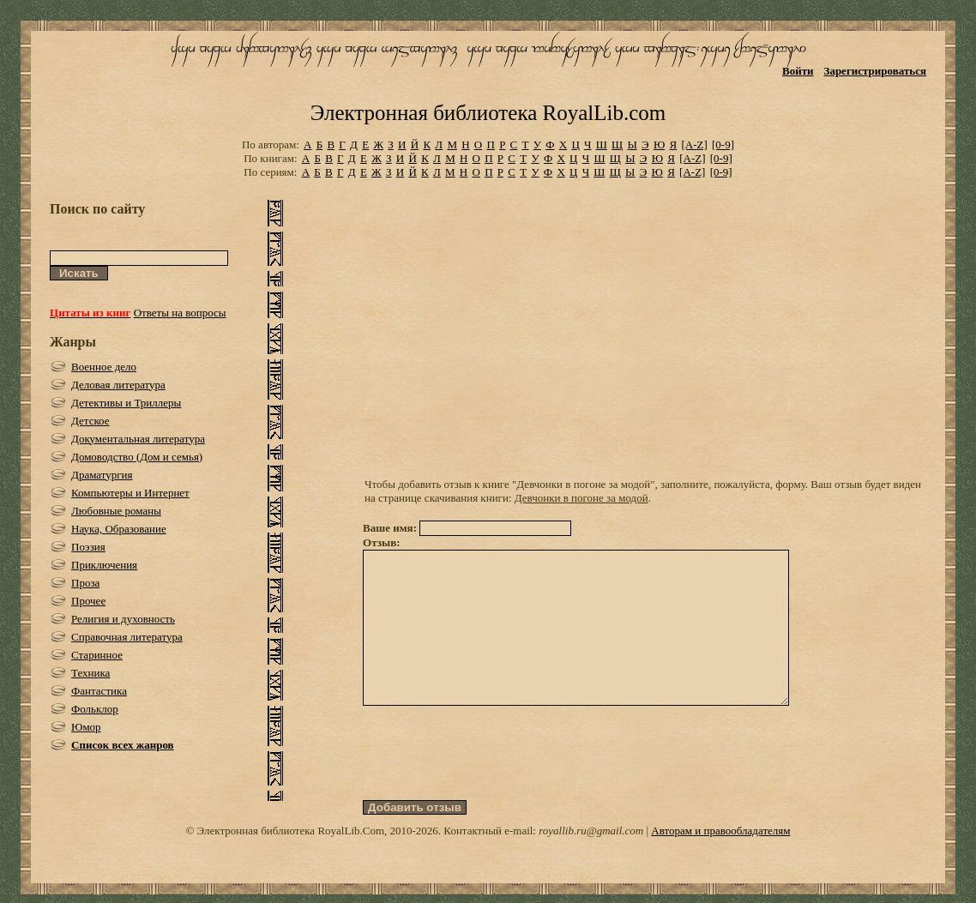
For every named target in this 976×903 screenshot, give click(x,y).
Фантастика (99, 690)
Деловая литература (118, 384)
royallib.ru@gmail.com (591, 861)
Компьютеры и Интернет (130, 492)
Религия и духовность (123, 618)
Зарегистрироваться (875, 70)
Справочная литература (127, 636)
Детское (90, 420)
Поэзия (88, 546)
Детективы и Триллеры (126, 402)
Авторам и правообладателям (720, 861)
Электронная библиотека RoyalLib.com (488, 112)
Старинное (97, 654)
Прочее (88, 600)
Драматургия (102, 474)
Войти (798, 70)
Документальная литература (138, 438)
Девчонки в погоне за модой (581, 497)
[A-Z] (694, 144)
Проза (85, 582)
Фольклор (94, 708)
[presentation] (493, 783)
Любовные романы (116, 510)
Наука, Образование (118, 528)
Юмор (86, 726)
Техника (90, 672)
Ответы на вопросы (180, 312)
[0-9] (723, 144)
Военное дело (103, 366)
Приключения (104, 564)
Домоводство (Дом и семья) (136, 456)
